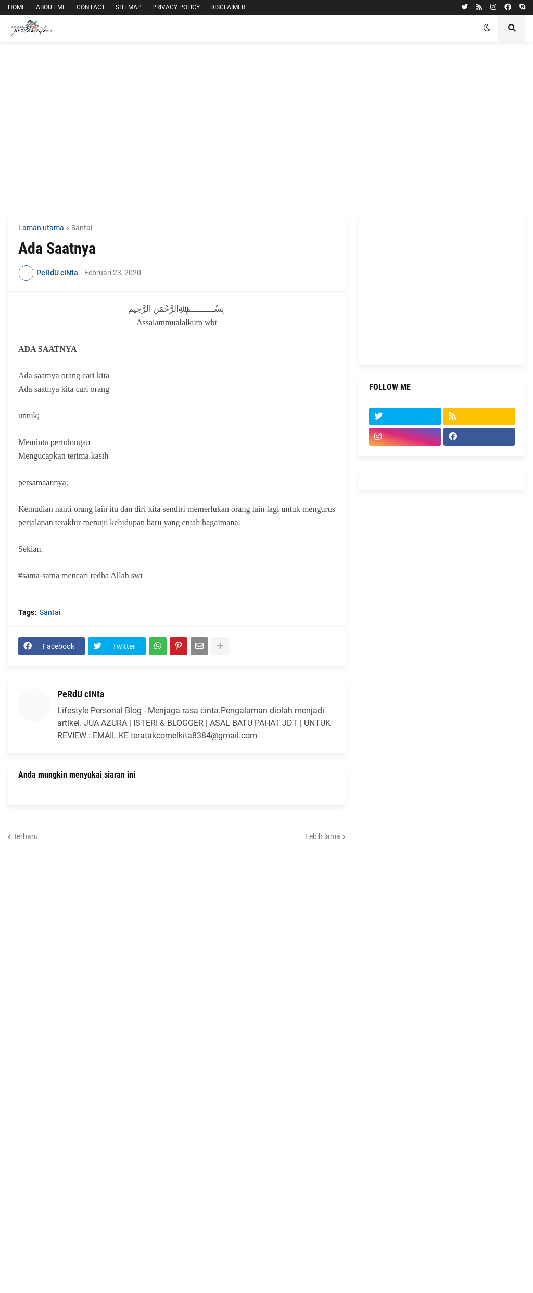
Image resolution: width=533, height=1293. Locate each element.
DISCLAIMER (227, 7)
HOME (17, 7)
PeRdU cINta (80, 693)
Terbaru (25, 836)
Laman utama (41, 227)
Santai (81, 227)
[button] (486, 28)
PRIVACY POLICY (176, 7)
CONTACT (91, 7)
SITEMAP (129, 7)
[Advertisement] (266, 128)
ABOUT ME (51, 7)
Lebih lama (322, 836)
